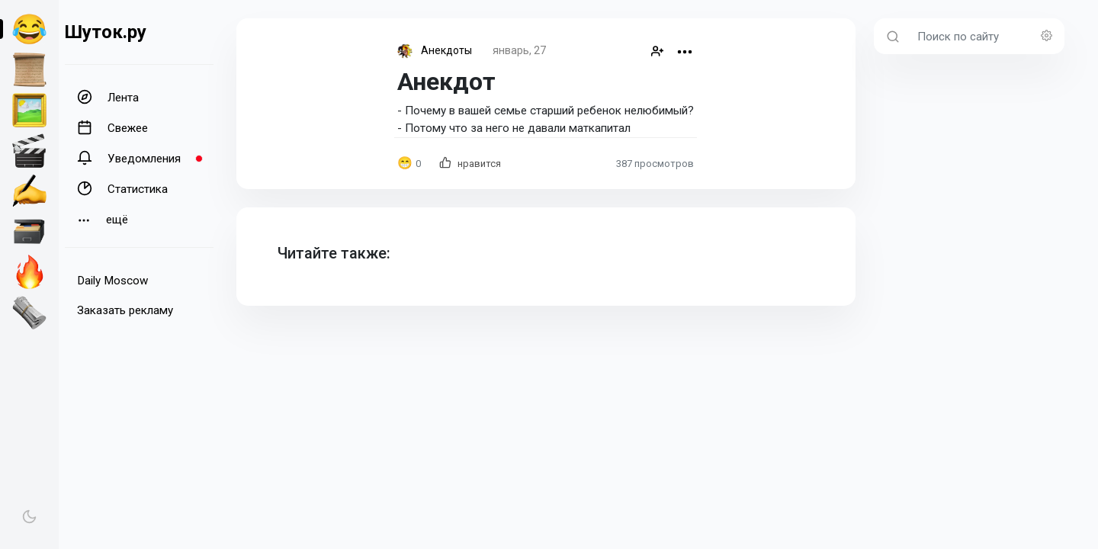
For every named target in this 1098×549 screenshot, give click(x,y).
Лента (108, 96)
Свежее (112, 127)
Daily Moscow (112, 280)
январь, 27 (519, 50)
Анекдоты (446, 50)
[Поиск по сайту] (986, 36)
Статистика (122, 188)
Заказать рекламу (125, 310)
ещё (102, 220)
